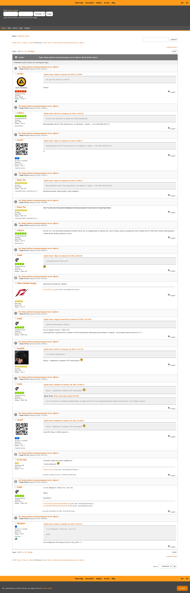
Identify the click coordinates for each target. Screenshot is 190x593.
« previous (169, 47)
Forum (106, 3)
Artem (20, 73)
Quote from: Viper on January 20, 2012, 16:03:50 (63, 256)
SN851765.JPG (48, 469)
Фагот (50, 42)
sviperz (20, 113)
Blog (113, 3)
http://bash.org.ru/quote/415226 (66, 396)
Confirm (182, 588)
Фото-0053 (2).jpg (50, 289)
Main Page (79, 3)
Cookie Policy (47, 588)
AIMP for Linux (23, 36)
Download (89, 3)
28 (25, 51)
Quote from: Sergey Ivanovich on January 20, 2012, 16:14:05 (68, 319)
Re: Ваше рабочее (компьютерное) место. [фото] (38, 67)
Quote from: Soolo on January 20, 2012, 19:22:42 (63, 524)
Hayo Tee (21, 180)
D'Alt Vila (22, 460)
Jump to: (155, 566)
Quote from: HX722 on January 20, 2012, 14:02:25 (63, 113)
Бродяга (21, 523)
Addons (99, 3)
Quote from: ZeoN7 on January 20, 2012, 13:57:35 (63, 349)
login (9, 10)
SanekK (20, 348)
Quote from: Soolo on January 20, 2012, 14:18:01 (63, 74)
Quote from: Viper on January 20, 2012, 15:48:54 (63, 141)
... (24, 51)
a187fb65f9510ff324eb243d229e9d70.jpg (57, 506)
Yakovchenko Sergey (27, 283)
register (16, 10)
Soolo (45, 42)
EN (187, 3)
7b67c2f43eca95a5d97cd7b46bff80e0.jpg (57, 503)
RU (182, 3)
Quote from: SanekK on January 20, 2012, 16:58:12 (64, 384)
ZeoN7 (20, 140)
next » (176, 47)
